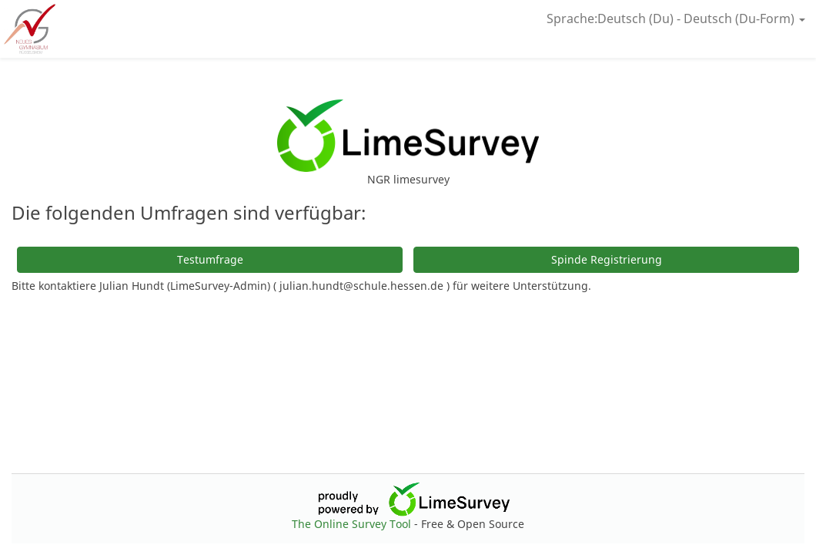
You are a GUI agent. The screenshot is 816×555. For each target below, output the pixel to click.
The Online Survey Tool (353, 523)
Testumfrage (210, 259)
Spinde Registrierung (606, 259)
